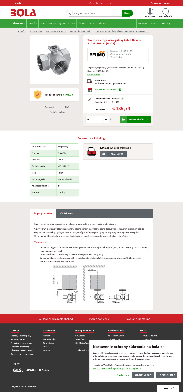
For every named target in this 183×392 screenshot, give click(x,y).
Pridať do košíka (136, 119)
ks (111, 119)
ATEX (92, 23)
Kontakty (166, 23)
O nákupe (142, 23)
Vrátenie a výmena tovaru (21, 343)
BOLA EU (46, 346)
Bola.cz (28, 13)
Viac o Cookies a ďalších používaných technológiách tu (117, 368)
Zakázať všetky (143, 374)
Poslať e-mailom (57, 112)
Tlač (67, 107)
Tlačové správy (49, 339)
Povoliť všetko (167, 374)
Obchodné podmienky (20, 346)
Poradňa (154, 23)
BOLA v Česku (48, 343)
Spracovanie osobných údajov (23, 354)
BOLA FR (46, 350)
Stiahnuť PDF (117, 154)
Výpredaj (102, 23)
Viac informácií (93, 74)
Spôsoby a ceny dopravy (21, 336)
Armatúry (32, 23)
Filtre (42, 23)
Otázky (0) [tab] (66, 213)
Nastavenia (123, 375)
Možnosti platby (18, 339)
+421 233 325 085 (106, 3)
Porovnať (49, 107)
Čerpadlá (82, 23)
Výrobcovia (19, 23)
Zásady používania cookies (22, 350)
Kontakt (46, 336)
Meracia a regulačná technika (62, 23)
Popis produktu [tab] (43, 213)
